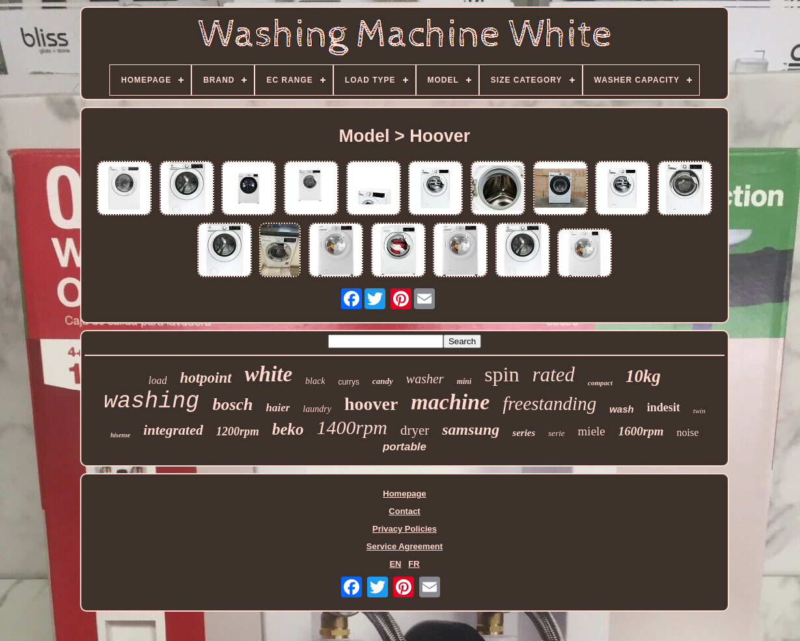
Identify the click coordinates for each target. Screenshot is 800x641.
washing (151, 402)
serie (556, 433)
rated (553, 374)
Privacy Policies (404, 529)
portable (404, 447)
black (315, 381)
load (157, 380)
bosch (232, 404)
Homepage (404, 493)
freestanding (549, 403)
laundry (317, 409)
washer (425, 379)
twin (699, 411)
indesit (663, 407)
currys (348, 382)
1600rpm (641, 431)
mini (464, 381)
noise (687, 432)
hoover (371, 404)
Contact (404, 511)
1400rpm (352, 427)
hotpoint (205, 378)
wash (621, 409)
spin (501, 374)
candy (382, 381)
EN (395, 564)
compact (600, 383)
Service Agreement (404, 546)
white (268, 374)
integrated (173, 430)
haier (278, 408)
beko (288, 429)
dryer (414, 430)
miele (591, 431)
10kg (643, 376)
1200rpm (237, 431)
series (523, 433)
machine (450, 402)
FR (413, 564)
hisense (121, 435)
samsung (470, 429)
